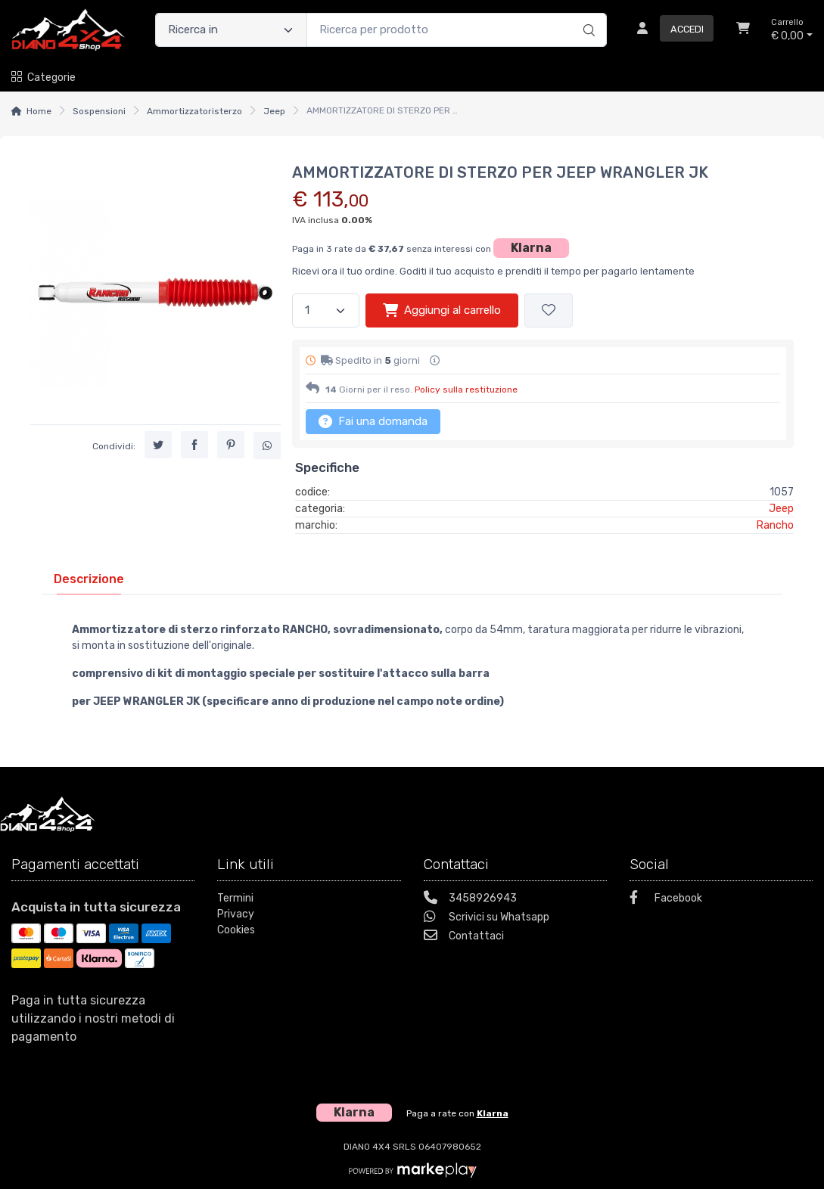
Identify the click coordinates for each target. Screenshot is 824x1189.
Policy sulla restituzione (466, 389)
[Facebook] (721, 899)
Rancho (775, 525)
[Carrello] (743, 30)
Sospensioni (99, 111)
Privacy (235, 914)
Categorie (43, 77)
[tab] (89, 579)
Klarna (531, 248)
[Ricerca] (586, 14)
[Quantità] (325, 310)
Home (38, 111)
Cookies (236, 930)
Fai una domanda (373, 421)
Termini (235, 898)
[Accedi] (669, 30)
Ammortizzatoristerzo (194, 111)
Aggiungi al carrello (442, 310)
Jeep (274, 111)
